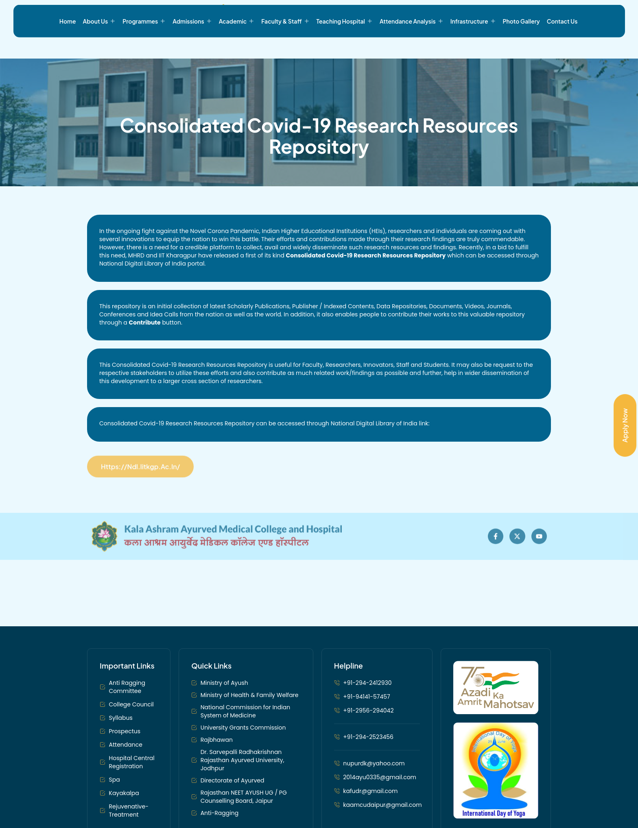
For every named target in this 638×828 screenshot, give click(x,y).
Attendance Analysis (412, 46)
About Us (99, 46)
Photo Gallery (521, 46)
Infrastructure (473, 46)
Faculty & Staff (285, 46)
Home (67, 46)
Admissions (192, 46)
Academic (237, 46)
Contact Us (562, 46)
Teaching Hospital (345, 46)
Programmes (144, 46)
